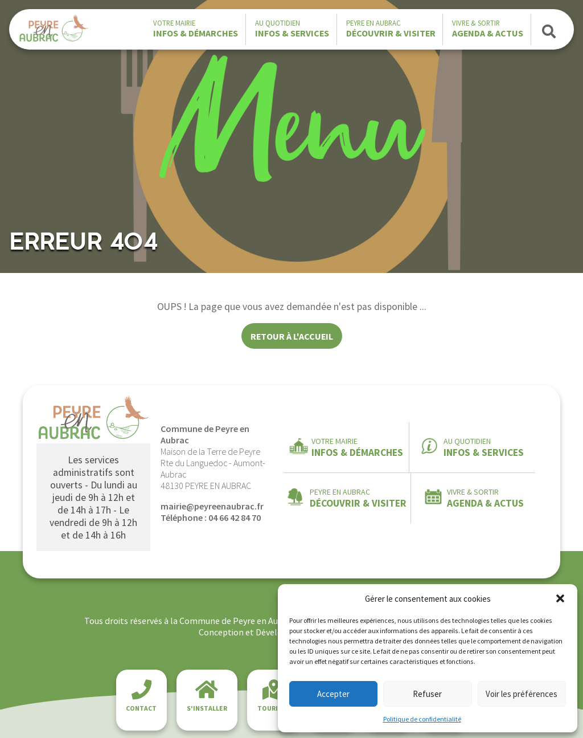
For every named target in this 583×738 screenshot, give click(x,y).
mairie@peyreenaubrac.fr (212, 506)
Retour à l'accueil (292, 336)
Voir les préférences (521, 693)
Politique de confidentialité (422, 719)
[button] (560, 598)
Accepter (333, 693)
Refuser (427, 693)
